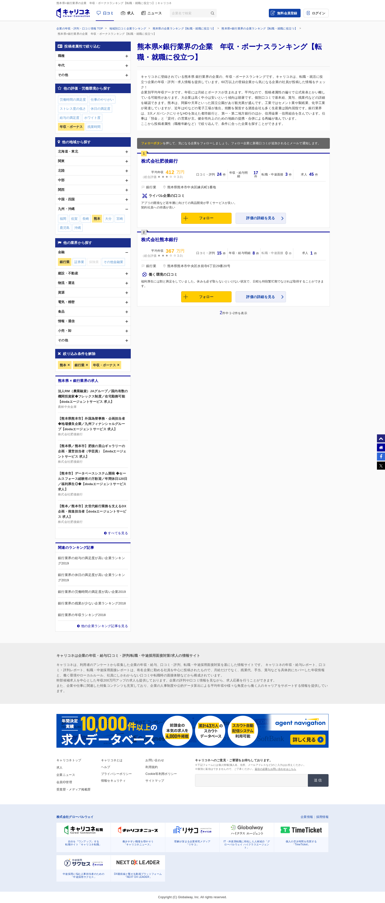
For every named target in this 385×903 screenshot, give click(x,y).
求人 (130, 13)
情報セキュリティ (113, 780)
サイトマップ (154, 780)
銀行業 (79, 365)
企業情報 (307, 817)
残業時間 (94, 127)
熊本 (63, 365)
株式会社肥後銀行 (159, 161)
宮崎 (119, 219)
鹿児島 (65, 228)
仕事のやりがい (102, 99)
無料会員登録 (287, 13)
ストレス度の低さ (73, 109)
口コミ (108, 13)
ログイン (318, 13)
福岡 (63, 219)
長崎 (85, 219)
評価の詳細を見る (260, 218)
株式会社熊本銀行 (159, 239)
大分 (108, 219)
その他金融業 (113, 262)
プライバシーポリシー (116, 774)
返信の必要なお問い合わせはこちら (275, 769)
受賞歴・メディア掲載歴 (73, 789)
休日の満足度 (100, 109)
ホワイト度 (92, 118)
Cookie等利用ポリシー (161, 774)
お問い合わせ (154, 760)
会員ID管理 (64, 782)
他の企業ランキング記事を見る (104, 626)
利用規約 (151, 767)
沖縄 (77, 228)
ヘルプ (105, 767)
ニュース (154, 13)
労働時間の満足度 (73, 99)
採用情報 (322, 817)
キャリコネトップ (68, 760)
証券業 (79, 262)
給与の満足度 (69, 118)
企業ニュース (65, 775)
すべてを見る (118, 533)
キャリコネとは (112, 760)
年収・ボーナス (104, 365)
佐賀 (74, 219)
